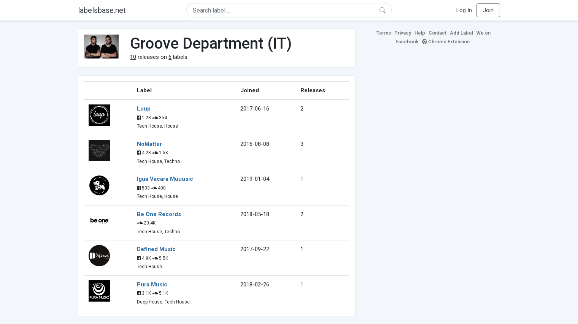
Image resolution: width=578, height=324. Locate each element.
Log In (464, 10)
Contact (437, 33)
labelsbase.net (102, 10)
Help (419, 33)
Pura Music (152, 284)
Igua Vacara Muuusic (165, 178)
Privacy (402, 33)
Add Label (461, 33)
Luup (144, 108)
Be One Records (159, 214)
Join (488, 10)
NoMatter (149, 144)
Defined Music (156, 249)
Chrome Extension (446, 41)
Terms (383, 33)
